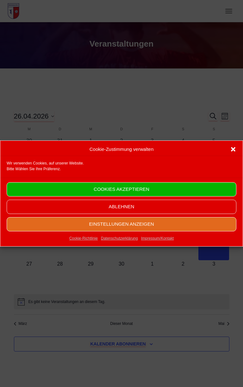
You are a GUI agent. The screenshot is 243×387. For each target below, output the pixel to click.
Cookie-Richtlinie (83, 245)
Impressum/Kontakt (157, 245)
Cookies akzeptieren (121, 196)
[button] (233, 156)
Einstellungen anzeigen (121, 231)
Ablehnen (121, 213)
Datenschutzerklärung (119, 245)
